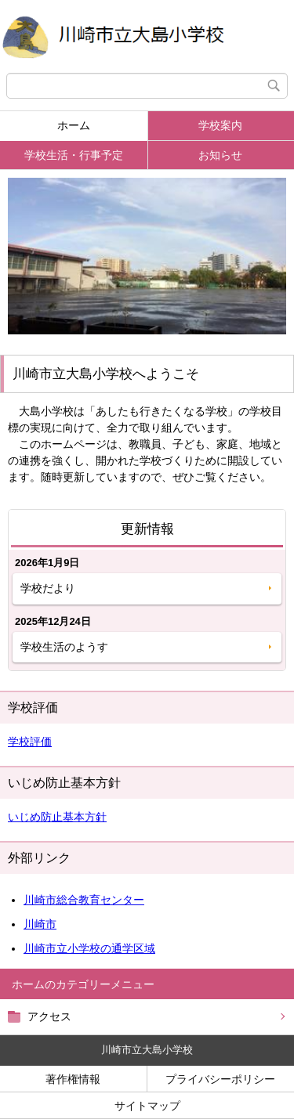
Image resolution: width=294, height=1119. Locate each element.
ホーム (73, 125)
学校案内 (220, 125)
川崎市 (40, 924)
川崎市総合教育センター (84, 899)
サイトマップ (147, 1105)
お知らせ (220, 155)
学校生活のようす (64, 647)
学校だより (47, 588)
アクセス (49, 1016)
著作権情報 (72, 1079)
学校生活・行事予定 (73, 155)
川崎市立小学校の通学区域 (89, 948)
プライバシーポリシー (220, 1079)
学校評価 (30, 741)
